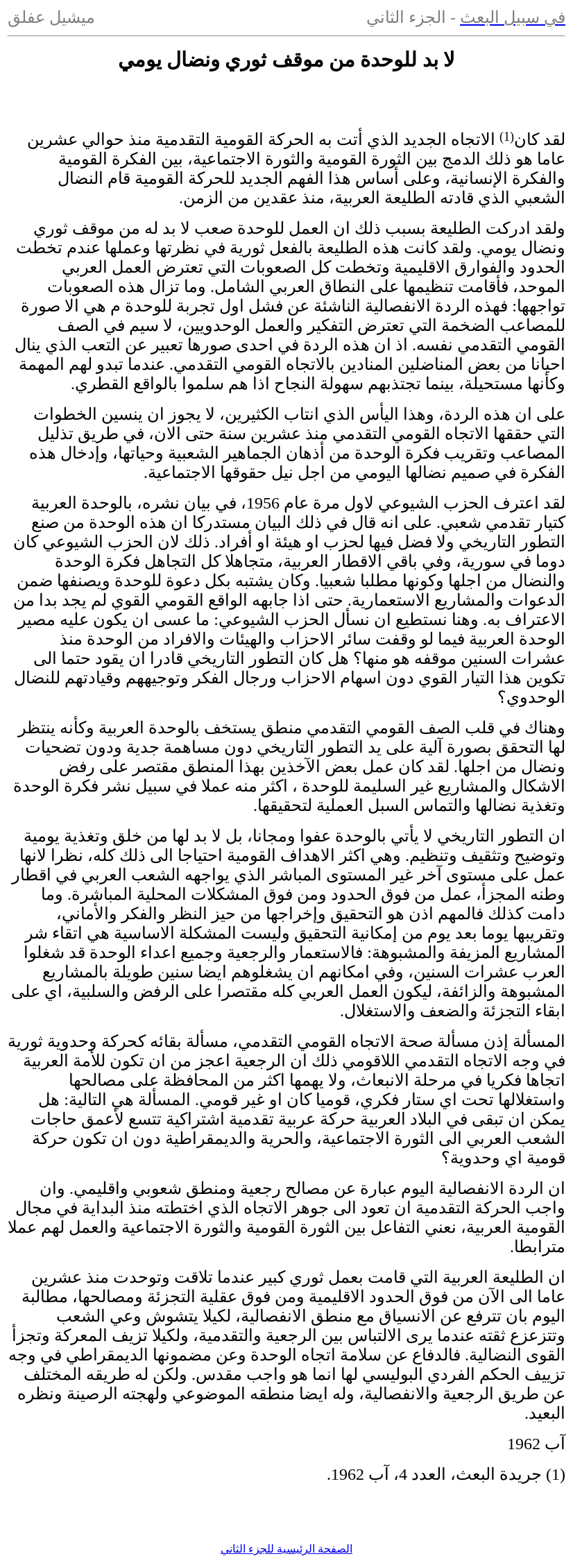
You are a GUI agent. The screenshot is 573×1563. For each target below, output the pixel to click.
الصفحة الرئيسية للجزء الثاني (286, 1549)
